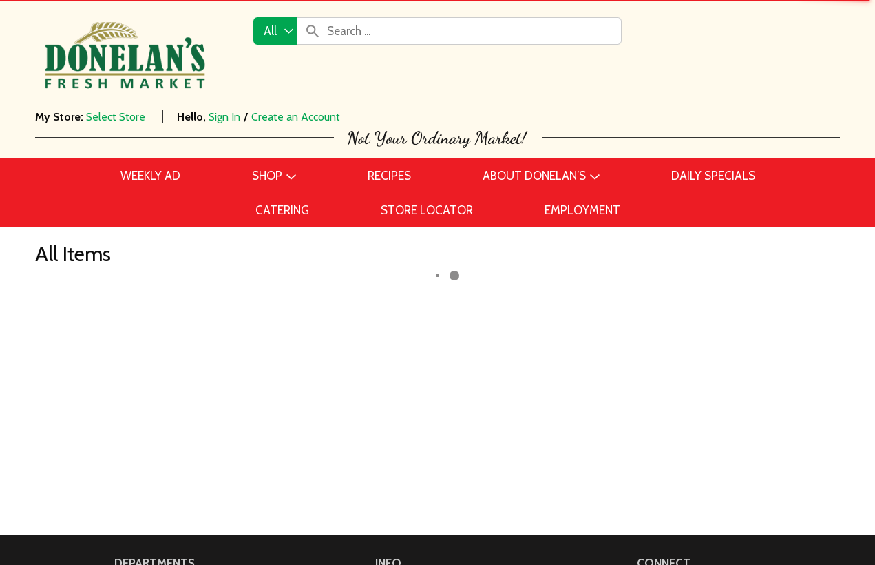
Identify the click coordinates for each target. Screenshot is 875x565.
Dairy (127, 382)
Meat (127, 465)
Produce (135, 506)
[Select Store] (117, 116)
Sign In (224, 116)
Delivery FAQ (408, 424)
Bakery (131, 320)
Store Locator (410, 403)
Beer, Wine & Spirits (164, 341)
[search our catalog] (312, 31)
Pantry (131, 486)
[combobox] (275, 31)
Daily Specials (411, 382)
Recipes (395, 362)
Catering (136, 362)
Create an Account (295, 116)
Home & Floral (150, 444)
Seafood (136, 527)
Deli (124, 403)
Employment (408, 341)
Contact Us (404, 320)
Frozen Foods (149, 424)
